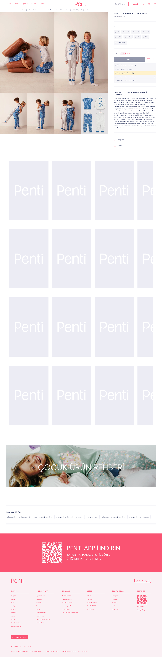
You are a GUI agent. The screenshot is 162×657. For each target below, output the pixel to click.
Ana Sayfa (10, 10)
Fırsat (43, 4)
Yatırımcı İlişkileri (67, 602)
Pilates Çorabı (41, 612)
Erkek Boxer (40, 616)
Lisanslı (34, 4)
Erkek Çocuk (26, 10)
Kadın (9, 4)
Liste (154, 59)
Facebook (115, 599)
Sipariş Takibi (91, 606)
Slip (12, 602)
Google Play (141, 610)
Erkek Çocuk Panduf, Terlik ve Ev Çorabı (69, 517)
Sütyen (13, 596)
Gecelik (38, 602)
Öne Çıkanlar (42, 591)
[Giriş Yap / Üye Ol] (149, 4)
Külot (13, 599)
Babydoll (14, 612)
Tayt (37, 606)
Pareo (38, 609)
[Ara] (113, 4)
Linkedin (115, 609)
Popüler (14, 591)
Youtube (114, 606)
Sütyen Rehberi (16, 626)
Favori (148, 59)
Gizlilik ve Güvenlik (52, 651)
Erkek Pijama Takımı (43, 619)
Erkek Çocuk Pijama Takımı (56, 10)
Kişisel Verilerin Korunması (19, 651)
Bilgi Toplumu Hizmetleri (70, 612)
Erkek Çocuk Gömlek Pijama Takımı (113, 517)
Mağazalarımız (66, 596)
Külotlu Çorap (15, 623)
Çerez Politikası (37, 651)
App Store (140, 606)
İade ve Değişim (92, 602)
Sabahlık (39, 599)
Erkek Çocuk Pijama (39, 10)
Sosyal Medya (118, 591)
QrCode (142, 599)
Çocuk (25, 4)
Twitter (114, 602)
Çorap (13, 619)
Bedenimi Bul (120, 42)
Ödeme (89, 596)
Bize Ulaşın (90, 609)
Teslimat (89, 599)
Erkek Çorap (40, 623)
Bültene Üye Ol (21, 637)
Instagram (115, 596)
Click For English (143, 581)
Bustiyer (14, 609)
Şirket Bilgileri (66, 609)
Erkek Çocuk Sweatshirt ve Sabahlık (19, 517)
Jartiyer (13, 606)
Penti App (141, 591)
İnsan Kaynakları (67, 606)
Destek (90, 591)
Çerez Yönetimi (82, 651)
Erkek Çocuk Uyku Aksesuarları (139, 517)
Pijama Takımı (40, 596)
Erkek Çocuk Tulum (92, 517)
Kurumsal (66, 591)
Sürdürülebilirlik (67, 599)
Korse (13, 616)
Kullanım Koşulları (68, 651)
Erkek (17, 4)
